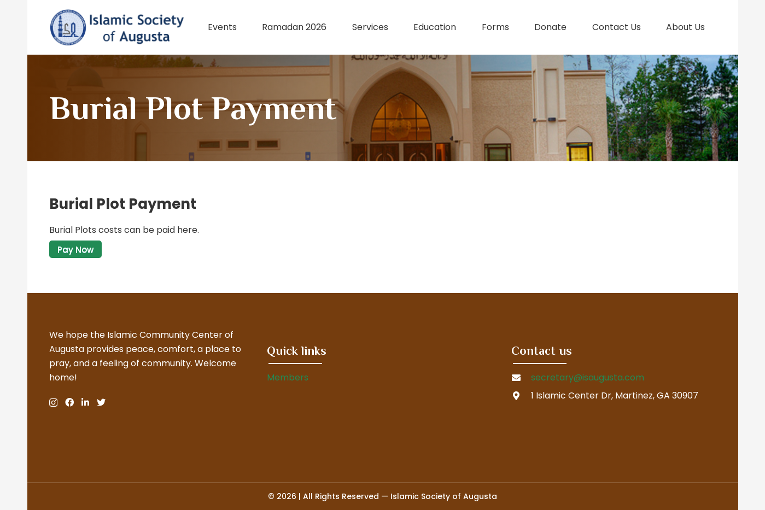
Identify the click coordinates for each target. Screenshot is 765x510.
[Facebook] (69, 402)
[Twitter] (101, 402)
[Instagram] (53, 403)
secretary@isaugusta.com (587, 377)
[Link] (117, 27)
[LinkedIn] (85, 402)
